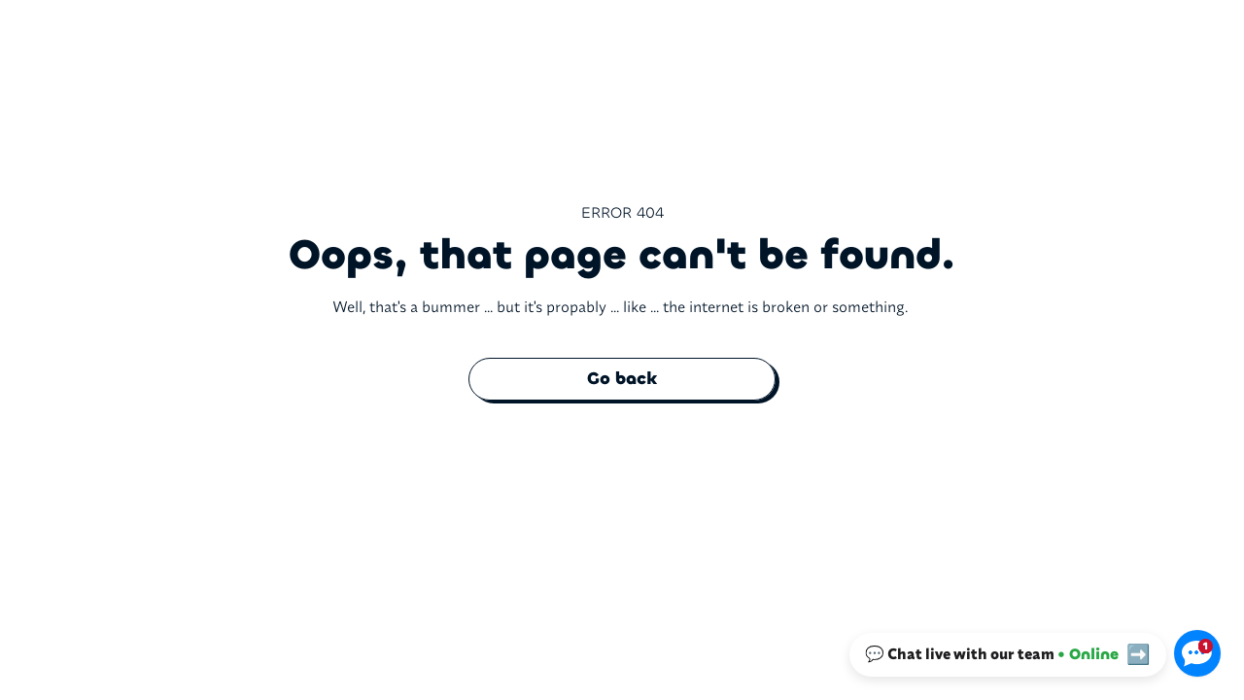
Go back (622, 379)
